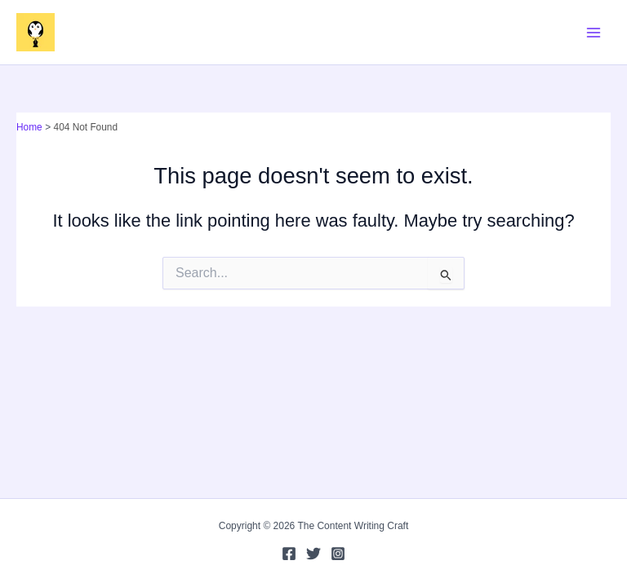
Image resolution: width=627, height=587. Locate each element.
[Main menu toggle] (593, 32)
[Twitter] (313, 553)
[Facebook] (289, 553)
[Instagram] (338, 553)
